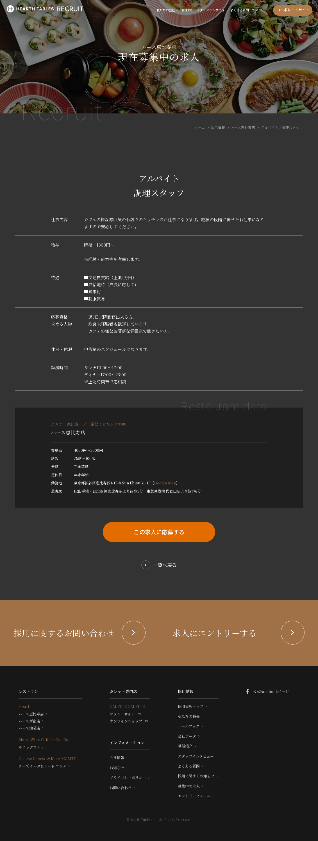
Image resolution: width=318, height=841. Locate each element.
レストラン (28, 691)
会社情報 (117, 757)
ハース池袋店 (29, 728)
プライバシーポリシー (128, 777)
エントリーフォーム (194, 795)
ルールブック (188, 726)
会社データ (187, 736)
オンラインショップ (126, 721)
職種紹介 (187, 10)
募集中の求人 (189, 786)
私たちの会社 (165, 10)
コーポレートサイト (292, 9)
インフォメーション (127, 742)
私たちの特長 (189, 716)
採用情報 (218, 127)
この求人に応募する (159, 532)
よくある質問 (239, 10)
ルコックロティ (31, 747)
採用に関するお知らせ (196, 776)
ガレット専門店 (123, 691)
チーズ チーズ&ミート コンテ (42, 766)
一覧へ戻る (165, 564)
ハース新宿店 (29, 721)
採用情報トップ (190, 706)
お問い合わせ (120, 787)
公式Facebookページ (271, 691)
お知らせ (117, 767)
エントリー (259, 10)
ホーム (199, 127)
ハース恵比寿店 (243, 127)
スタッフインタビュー (212, 10)
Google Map (165, 483)
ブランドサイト (122, 714)
